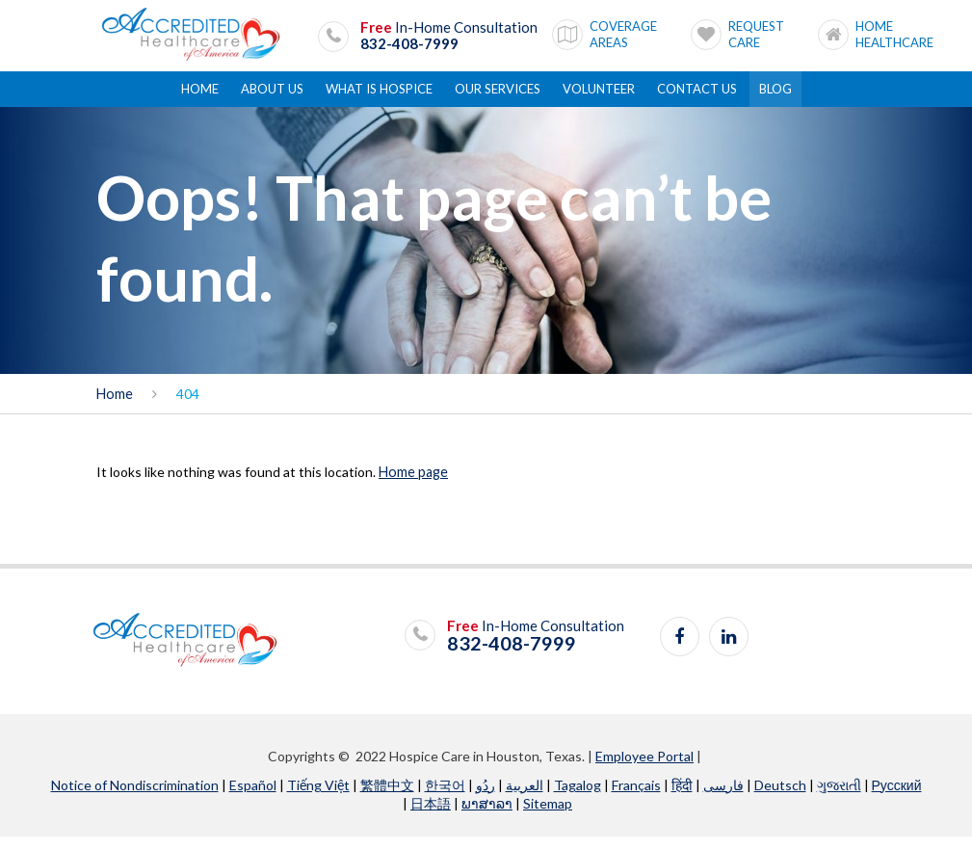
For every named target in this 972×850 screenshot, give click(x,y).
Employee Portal (644, 769)
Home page (413, 485)
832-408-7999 (410, 40)
